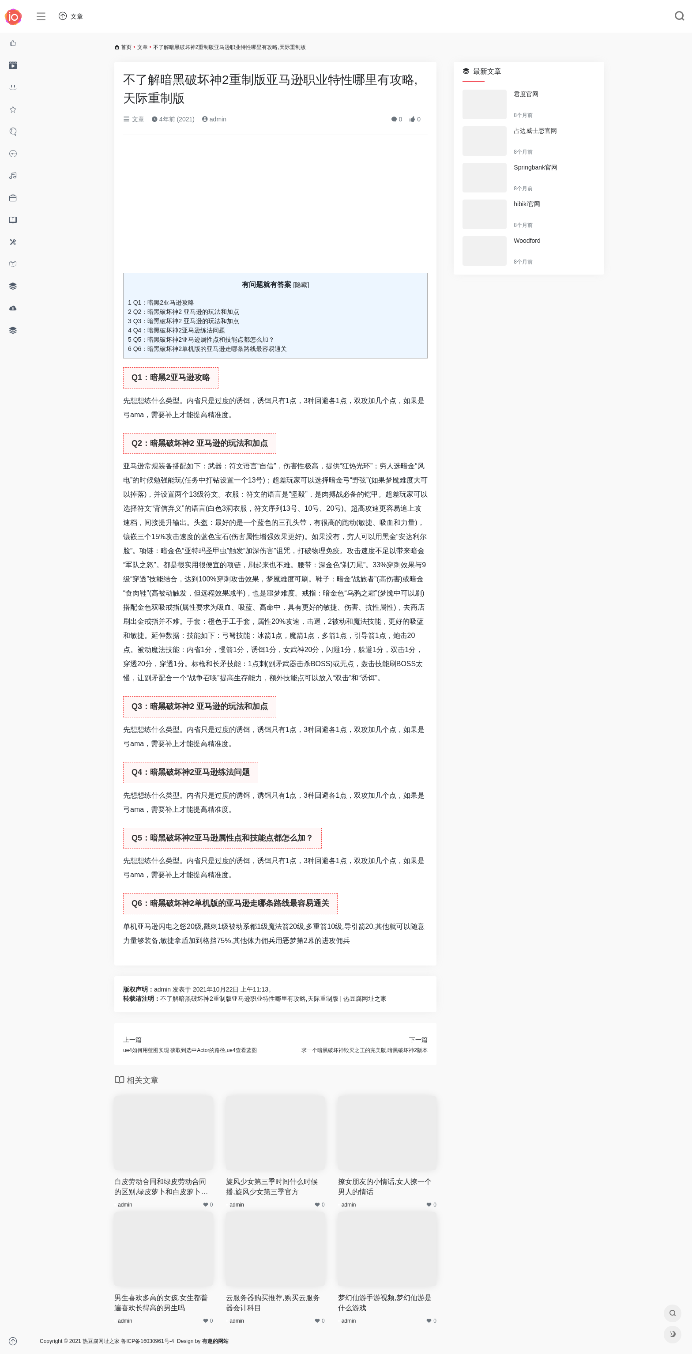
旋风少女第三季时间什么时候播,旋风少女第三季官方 (272, 1187)
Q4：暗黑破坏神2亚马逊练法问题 (176, 330)
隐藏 (301, 284)
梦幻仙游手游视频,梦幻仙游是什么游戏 (385, 1303)
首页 (126, 47)
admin (214, 119)
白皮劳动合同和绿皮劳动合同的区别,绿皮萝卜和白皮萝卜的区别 (161, 1187)
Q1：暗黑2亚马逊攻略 (161, 302)
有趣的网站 (215, 1341)
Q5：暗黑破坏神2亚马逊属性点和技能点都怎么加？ (201, 339)
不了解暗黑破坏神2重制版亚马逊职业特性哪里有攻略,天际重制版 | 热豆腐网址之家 (273, 998)
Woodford (527, 240)
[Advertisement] (275, 207)
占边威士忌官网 (535, 130)
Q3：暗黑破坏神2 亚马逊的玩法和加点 (183, 320)
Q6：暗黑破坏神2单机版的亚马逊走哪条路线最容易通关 (207, 348)
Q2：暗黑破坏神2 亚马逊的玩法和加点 (183, 311)
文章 (142, 47)
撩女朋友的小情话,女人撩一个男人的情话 (385, 1187)
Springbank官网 (535, 167)
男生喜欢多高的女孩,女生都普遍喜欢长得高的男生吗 (161, 1303)
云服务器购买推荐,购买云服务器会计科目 (273, 1303)
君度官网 (526, 94)
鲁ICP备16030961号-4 (147, 1341)
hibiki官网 (527, 203)
